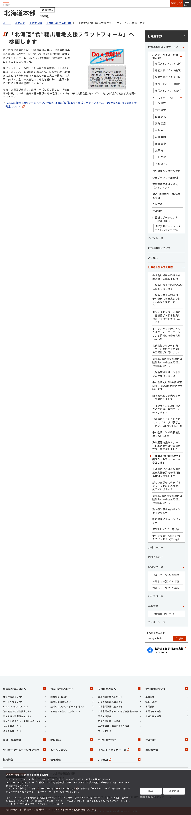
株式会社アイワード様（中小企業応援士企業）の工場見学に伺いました (166, 349)
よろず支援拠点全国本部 (110, 701)
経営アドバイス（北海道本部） (165, 56)
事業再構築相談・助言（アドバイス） (165, 185)
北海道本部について (159, 248)
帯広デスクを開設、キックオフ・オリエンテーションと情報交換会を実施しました (166, 334)
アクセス (153, 257)
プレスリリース (156, 622)
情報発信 (72, 759)
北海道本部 (35, 23)
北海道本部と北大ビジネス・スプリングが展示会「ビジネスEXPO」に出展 (167, 422)
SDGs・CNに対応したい (15, 706)
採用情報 (24, 759)
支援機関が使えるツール (110, 696)
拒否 (150, 791)
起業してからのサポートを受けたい (69, 706)
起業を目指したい (60, 696)
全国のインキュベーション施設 (24, 750)
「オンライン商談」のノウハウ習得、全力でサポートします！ (166, 409)
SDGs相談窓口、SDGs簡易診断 (166, 195)
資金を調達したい (12, 731)
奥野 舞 (159, 150)
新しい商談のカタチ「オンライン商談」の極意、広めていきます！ (166, 486)
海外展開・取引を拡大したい (17, 711)
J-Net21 (119, 759)
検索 (180, 638)
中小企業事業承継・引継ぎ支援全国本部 (118, 711)
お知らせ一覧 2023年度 (165, 588)
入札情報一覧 (155, 596)
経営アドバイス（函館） (169, 70)
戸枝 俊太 (160, 110)
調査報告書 (166, 750)
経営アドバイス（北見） (169, 77)
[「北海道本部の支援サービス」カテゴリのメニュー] (183, 47)
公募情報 (153, 606)
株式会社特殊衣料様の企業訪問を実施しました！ (166, 276)
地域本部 (20, 23)
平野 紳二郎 (161, 164)
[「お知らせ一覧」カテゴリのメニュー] (183, 567)
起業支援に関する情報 (109, 721)
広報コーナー (155, 547)
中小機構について (166, 689)
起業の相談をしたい (61, 701)
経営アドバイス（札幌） (169, 63)
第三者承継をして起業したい (65, 711)
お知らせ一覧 (155, 567)
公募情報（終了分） (163, 614)
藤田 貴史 (160, 143)
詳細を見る (146, 797)
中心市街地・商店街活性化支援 (114, 726)
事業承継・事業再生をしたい (17, 716)
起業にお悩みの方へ (72, 689)
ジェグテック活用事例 (165, 177)
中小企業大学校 (119, 740)
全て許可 (174, 791)
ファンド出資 (105, 731)
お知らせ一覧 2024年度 (165, 581)
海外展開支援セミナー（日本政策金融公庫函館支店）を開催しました (166, 445)
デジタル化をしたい (13, 701)
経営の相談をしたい (13, 696)
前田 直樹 (160, 137)
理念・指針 (151, 701)
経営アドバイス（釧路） (169, 84)
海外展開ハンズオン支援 (166, 171)
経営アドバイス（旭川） (169, 90)
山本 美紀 (160, 157)
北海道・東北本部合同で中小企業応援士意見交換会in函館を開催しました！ (166, 300)
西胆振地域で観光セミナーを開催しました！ (166, 397)
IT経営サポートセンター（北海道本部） (165, 219)
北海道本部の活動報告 (58, 23)
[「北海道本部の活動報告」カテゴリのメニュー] (183, 267)
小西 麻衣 (160, 103)
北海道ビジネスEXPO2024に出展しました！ (167, 286)
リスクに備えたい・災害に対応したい (22, 721)
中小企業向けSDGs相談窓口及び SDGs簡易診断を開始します (167, 385)
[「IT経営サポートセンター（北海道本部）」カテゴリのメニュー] (181, 219)
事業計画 (149, 706)
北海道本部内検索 (156, 633)
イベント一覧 (155, 238)
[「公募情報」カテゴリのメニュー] (183, 606)
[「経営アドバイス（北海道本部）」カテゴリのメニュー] (181, 56)
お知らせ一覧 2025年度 (165, 575)
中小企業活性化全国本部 (110, 706)
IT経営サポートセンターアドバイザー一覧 (168, 227)
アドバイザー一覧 (162, 97)
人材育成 (157, 204)
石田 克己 (160, 116)
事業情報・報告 (153, 711)
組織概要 (149, 696)
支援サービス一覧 (176, 3)
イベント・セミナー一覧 (119, 750)
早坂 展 (159, 130)
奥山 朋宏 (160, 123)
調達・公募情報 (24, 740)
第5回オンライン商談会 (165, 529)
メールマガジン (72, 750)
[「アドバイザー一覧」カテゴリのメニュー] (181, 97)
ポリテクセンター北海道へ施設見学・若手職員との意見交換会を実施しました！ (166, 317)
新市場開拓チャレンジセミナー (166, 520)
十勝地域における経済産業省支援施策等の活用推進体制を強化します (166, 472)
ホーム (7, 23)
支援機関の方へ (119, 689)
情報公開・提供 (153, 716)
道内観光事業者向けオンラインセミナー (166, 510)
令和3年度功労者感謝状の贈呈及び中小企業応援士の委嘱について (167, 499)
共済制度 (157, 211)
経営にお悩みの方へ (24, 689)
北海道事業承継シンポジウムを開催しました (166, 373)
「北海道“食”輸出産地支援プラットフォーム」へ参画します (166, 459)
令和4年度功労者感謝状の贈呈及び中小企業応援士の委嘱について (167, 362)
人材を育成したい (12, 726)
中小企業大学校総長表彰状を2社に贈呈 (166, 434)
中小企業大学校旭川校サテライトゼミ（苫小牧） (166, 537)
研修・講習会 (105, 716)
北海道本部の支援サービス (163, 47)
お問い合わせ (155, 557)
